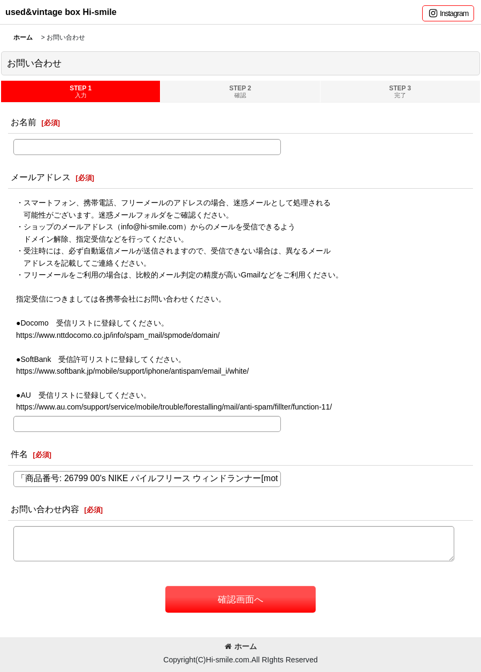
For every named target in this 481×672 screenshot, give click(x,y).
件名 (19, 454)
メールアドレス (41, 177)
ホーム (241, 646)
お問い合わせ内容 (45, 509)
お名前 (23, 122)
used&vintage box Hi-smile (61, 12)
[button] (448, 13)
